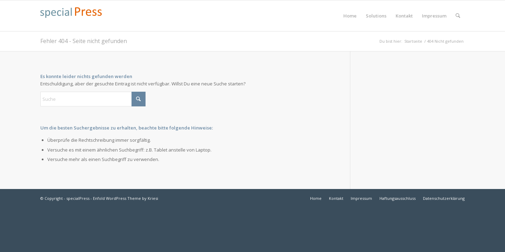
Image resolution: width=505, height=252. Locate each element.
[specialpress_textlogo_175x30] (71, 19)
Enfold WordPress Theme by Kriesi (125, 198)
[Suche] (458, 15)
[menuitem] (350, 15)
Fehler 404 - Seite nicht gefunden (83, 41)
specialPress (77, 198)
